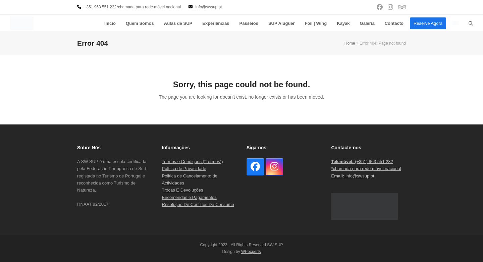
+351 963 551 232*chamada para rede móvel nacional (129, 7)
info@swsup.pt (352, 175)
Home (349, 43)
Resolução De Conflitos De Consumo (198, 204)
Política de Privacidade (184, 168)
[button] (471, 23)
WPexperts (251, 251)
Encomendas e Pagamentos (189, 197)
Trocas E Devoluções (182, 190)
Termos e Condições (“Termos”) (192, 161)
